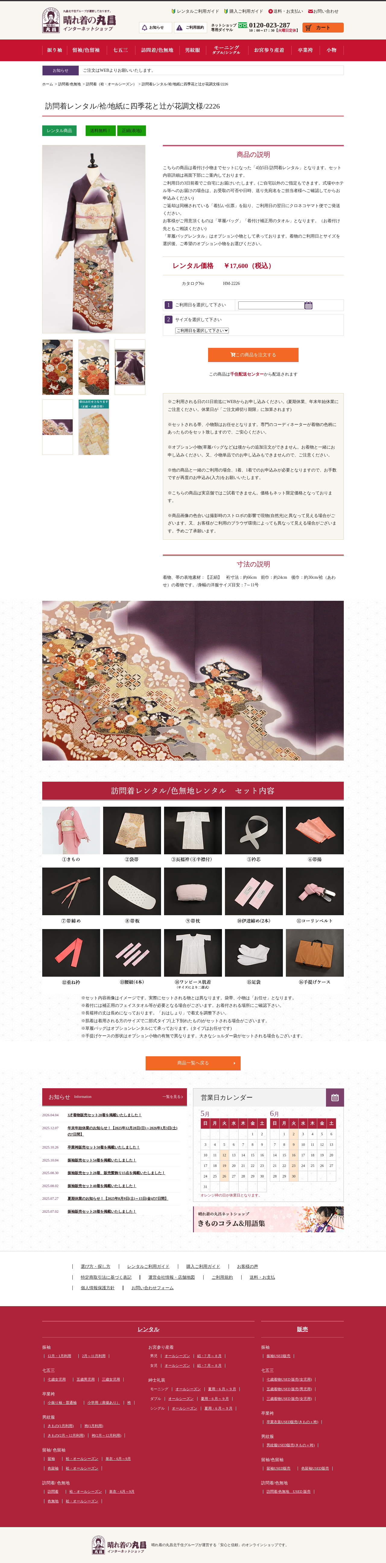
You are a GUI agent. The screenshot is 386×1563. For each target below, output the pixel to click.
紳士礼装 (156, 1380)
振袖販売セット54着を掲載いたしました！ (102, 1160)
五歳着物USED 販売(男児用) (289, 1389)
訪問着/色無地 (69, 84)
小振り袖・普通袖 (62, 1403)
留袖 (51, 1459)
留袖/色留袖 (272, 1459)
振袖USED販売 (278, 1356)
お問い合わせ (326, 11)
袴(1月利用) (93, 1426)
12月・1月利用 (59, 1356)
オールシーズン (177, 1356)
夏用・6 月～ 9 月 (222, 1389)
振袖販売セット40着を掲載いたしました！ (102, 1186)
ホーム (47, 84)
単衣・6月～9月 (118, 1459)
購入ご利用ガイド (246, 11)
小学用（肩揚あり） (103, 1403)
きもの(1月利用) (61, 1426)
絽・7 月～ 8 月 (209, 1356)
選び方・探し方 (95, 1266)
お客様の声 (247, 1266)
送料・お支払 (262, 1277)
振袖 (46, 1347)
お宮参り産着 (161, 1347)
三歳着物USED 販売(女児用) (289, 1399)
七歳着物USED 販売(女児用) (289, 1379)
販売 (302, 1329)
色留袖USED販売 (315, 1468)
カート (323, 27)
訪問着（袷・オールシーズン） (111, 84)
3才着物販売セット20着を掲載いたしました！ (105, 1115)
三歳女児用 (111, 1379)
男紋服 (48, 1417)
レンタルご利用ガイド (198, 11)
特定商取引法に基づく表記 (106, 1277)
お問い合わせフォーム (152, 1288)
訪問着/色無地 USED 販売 (289, 1491)
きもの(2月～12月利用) (66, 1435)
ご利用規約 (195, 27)
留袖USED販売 (278, 1468)
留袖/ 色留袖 (53, 1450)
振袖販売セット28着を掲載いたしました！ (102, 1211)
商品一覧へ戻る (193, 1062)
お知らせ (156, 27)
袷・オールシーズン (82, 1459)
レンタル (148, 1329)
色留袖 (53, 1468)
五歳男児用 (86, 1379)
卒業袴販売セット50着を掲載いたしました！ (104, 1147)
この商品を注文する (253, 354)
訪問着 (53, 1491)
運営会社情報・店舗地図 (171, 1277)
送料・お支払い (288, 11)
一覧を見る (172, 1097)
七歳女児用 (57, 1379)
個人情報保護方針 (98, 1288)
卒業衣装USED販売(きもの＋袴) (292, 1422)
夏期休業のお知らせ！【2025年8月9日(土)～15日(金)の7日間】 (118, 1198)
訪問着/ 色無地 (56, 1483)
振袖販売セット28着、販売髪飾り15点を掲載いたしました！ (116, 1173)
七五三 (48, 1370)
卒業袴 (48, 1394)
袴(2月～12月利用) (106, 1435)
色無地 (53, 1501)
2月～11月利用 (94, 1356)
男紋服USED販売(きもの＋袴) (291, 1445)
